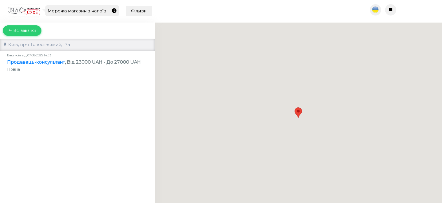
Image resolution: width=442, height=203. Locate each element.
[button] (298, 107)
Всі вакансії (22, 30)
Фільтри (139, 11)
